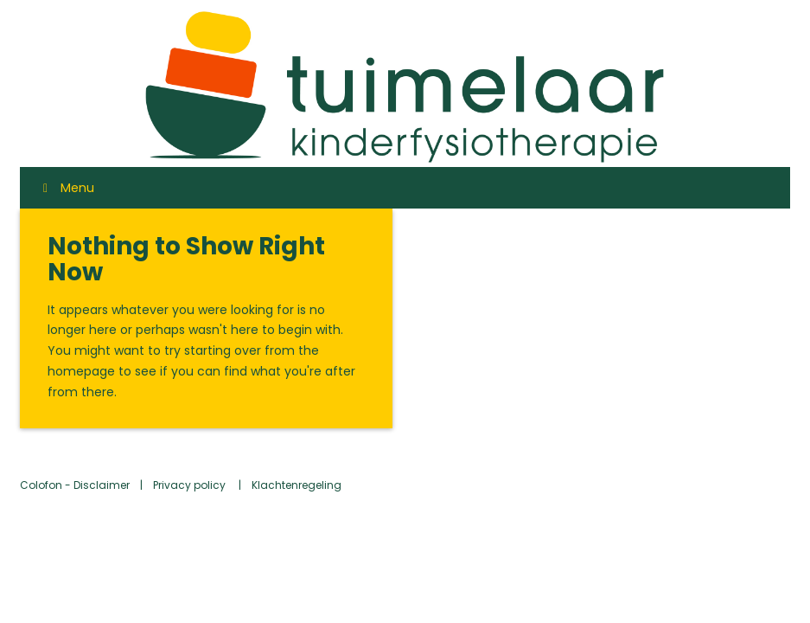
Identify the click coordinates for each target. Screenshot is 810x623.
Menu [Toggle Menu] (65, 187)
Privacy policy (190, 485)
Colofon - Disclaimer (75, 485)
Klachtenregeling (296, 485)
